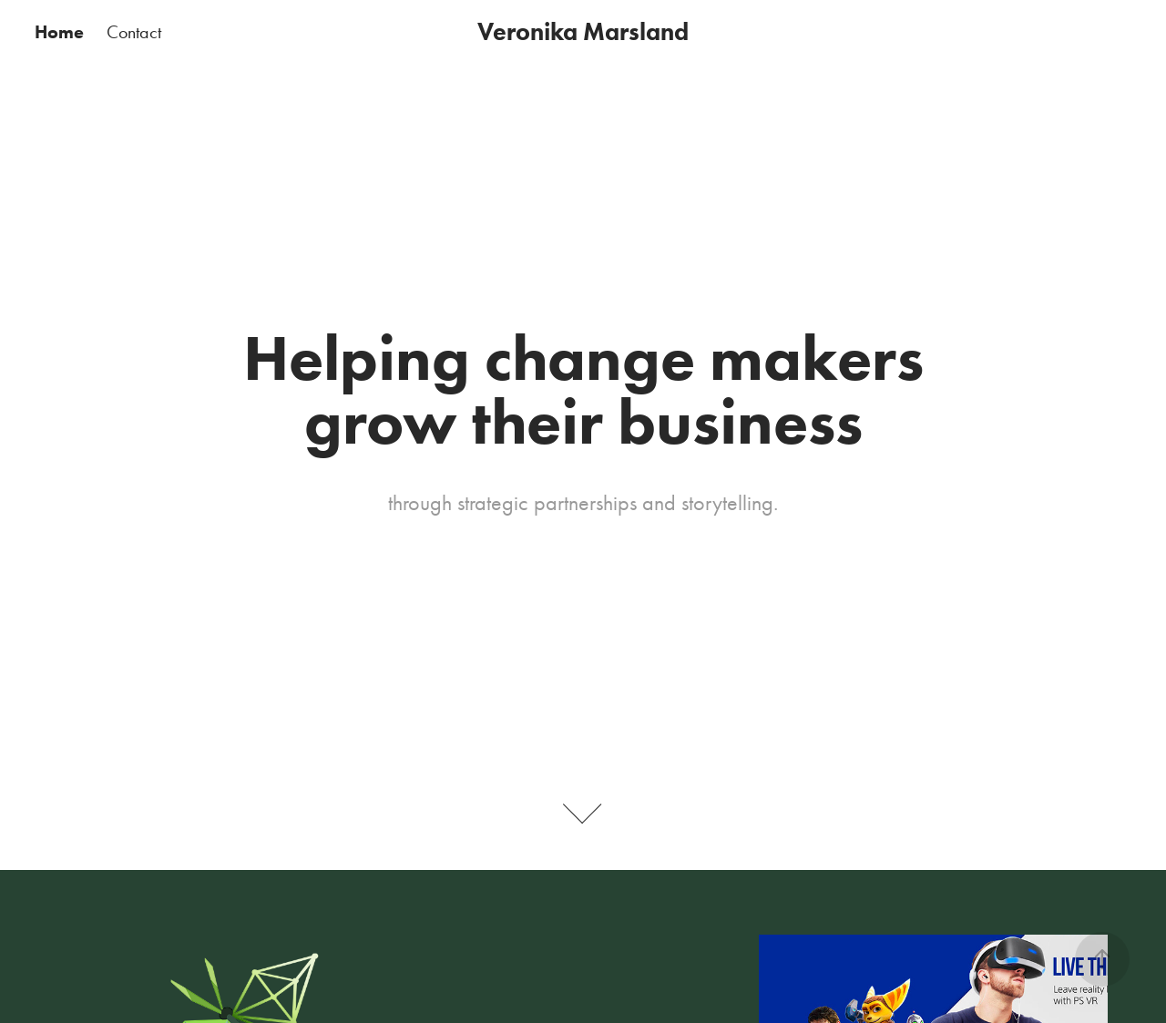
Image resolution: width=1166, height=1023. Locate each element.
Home (59, 32)
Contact (134, 32)
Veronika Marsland (583, 31)
